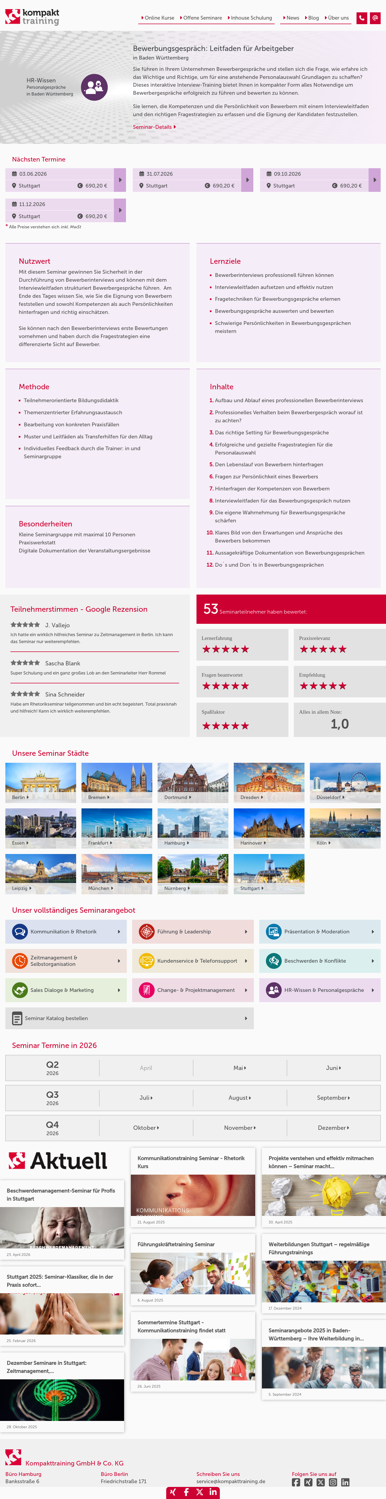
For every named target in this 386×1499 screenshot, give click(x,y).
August (240, 1097)
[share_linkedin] (213, 1493)
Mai (239, 1068)
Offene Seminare (201, 18)
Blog (312, 18)
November (240, 1127)
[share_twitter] (199, 1493)
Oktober (146, 1127)
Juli (146, 1097)
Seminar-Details (154, 127)
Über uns (336, 18)
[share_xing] (173, 1493)
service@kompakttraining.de (230, 1481)
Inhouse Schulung (249, 18)
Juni (333, 1068)
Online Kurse (157, 18)
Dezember (333, 1127)
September (333, 1097)
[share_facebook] (186, 1493)
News (291, 18)
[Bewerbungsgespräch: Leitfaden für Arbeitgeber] (362, 18)
